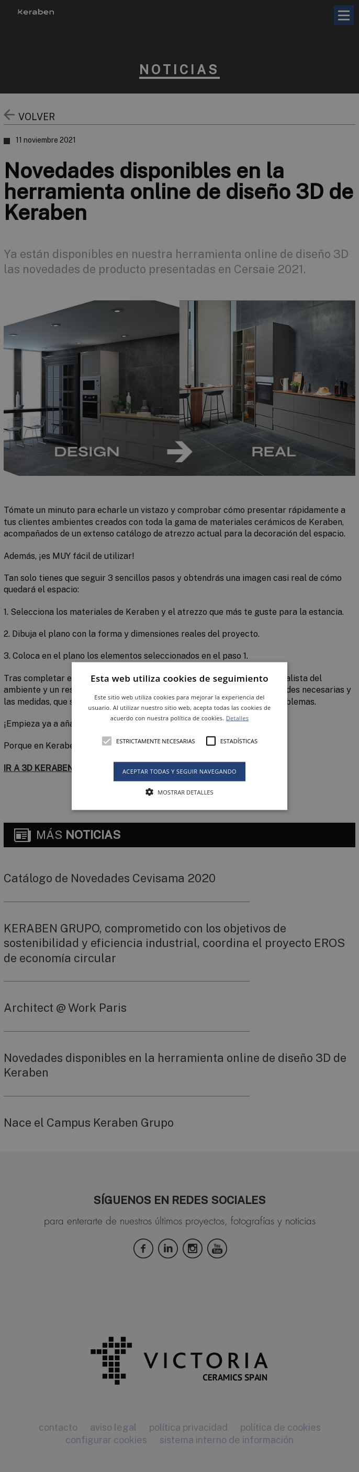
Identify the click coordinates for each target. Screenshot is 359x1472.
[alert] (179, 736)
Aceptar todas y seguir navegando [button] (179, 771)
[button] (179, 736)
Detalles (237, 717)
